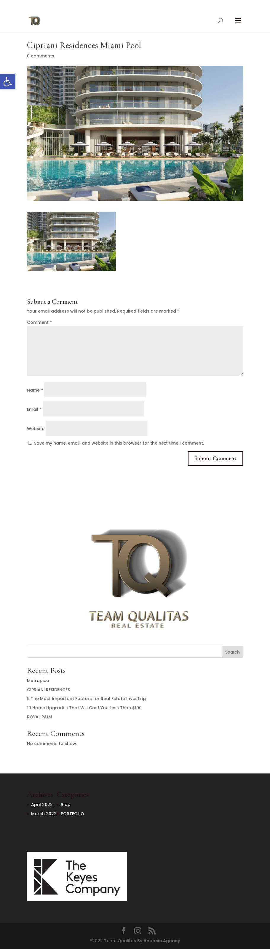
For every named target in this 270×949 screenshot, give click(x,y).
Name (35, 390)
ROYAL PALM (39, 717)
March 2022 (44, 814)
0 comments (40, 56)
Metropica (38, 680)
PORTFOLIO (72, 814)
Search (232, 652)
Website (35, 429)
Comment (39, 322)
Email (34, 409)
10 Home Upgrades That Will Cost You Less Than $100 (84, 708)
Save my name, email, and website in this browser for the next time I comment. (119, 443)
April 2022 (42, 805)
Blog (66, 805)
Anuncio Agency (161, 941)
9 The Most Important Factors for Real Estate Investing (86, 699)
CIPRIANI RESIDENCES (48, 690)
